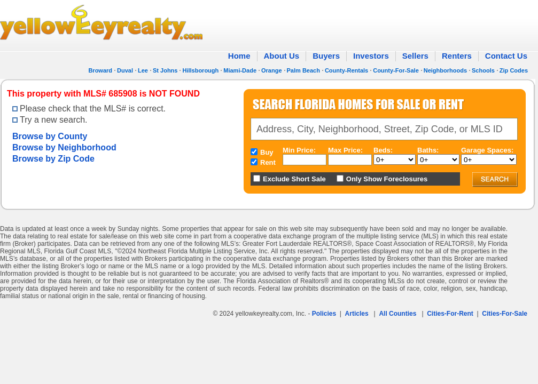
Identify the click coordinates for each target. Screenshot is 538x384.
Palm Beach (303, 70)
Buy (267, 152)
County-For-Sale (396, 70)
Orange (271, 70)
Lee (143, 70)
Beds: (383, 150)
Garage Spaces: (487, 150)
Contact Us (506, 55)
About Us (282, 55)
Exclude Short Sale (294, 179)
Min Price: (299, 150)
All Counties (397, 313)
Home (239, 55)
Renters (457, 55)
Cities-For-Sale (504, 313)
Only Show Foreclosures (386, 179)
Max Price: (345, 150)
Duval (125, 70)
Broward (100, 70)
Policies (324, 313)
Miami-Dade (239, 70)
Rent (268, 162)
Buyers (326, 55)
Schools (483, 70)
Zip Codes (514, 70)
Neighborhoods (445, 70)
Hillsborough (200, 70)
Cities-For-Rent (450, 313)
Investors (371, 55)
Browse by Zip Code (53, 158)
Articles (357, 313)
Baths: (428, 150)
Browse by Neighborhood (64, 147)
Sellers (415, 55)
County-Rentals (346, 70)
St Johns (165, 70)
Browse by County (49, 136)
